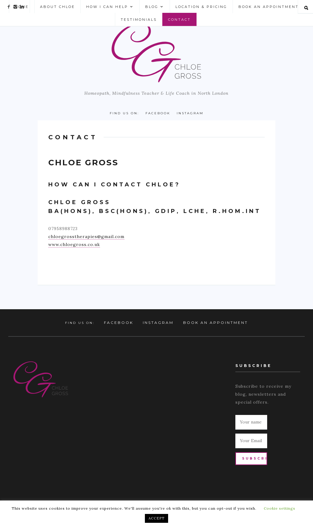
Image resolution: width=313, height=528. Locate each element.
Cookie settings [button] (279, 508)
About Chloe (57, 7)
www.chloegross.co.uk (74, 244)
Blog (154, 7)
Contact (179, 19)
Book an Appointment (268, 7)
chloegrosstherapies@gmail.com (86, 236)
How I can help (110, 7)
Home (22, 7)
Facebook (157, 113)
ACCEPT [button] (156, 518)
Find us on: (124, 113)
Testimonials (139, 19)
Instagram (190, 113)
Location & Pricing (201, 7)
